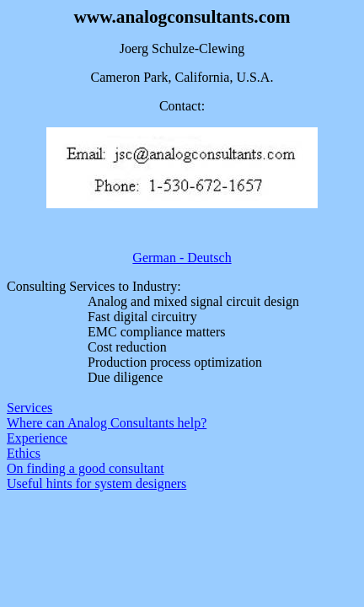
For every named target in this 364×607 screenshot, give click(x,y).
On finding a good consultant (85, 468)
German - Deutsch (181, 257)
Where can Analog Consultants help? (106, 423)
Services (29, 407)
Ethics (23, 453)
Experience (37, 438)
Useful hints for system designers (96, 483)
